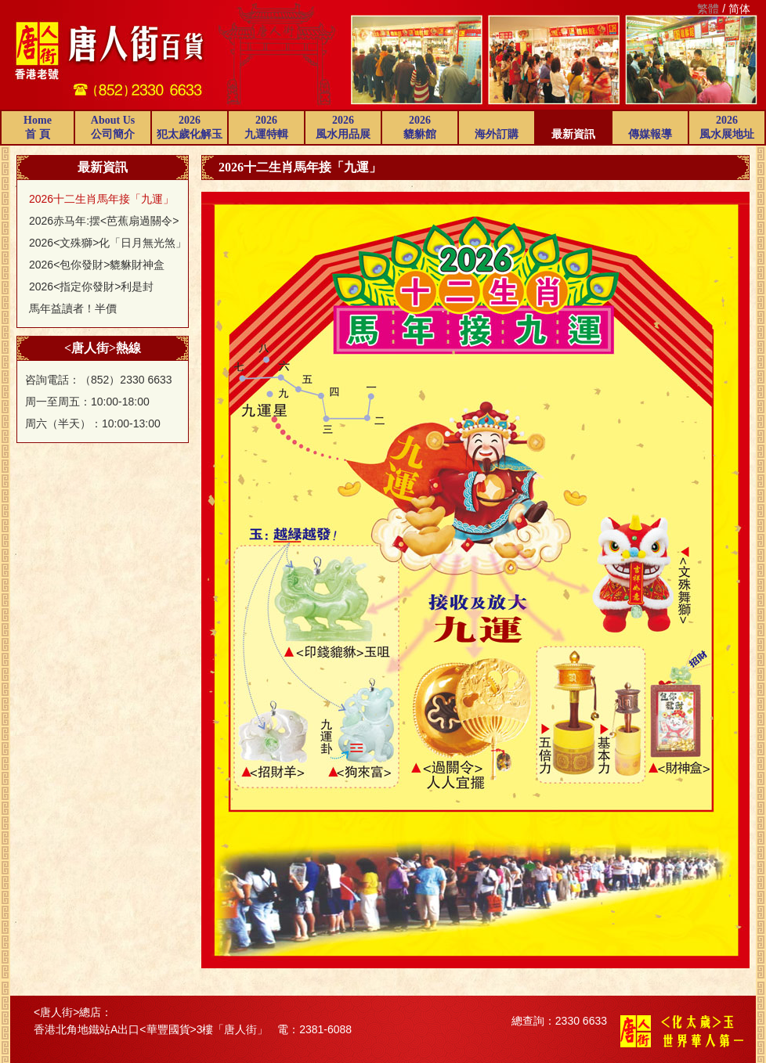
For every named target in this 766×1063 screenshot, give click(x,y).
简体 (739, 8)
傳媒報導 (650, 134)
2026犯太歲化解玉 (189, 127)
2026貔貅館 (419, 127)
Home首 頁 (37, 127)
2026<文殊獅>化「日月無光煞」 (108, 242)
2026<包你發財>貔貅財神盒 (97, 264)
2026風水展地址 (726, 127)
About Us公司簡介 (113, 127)
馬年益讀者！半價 (73, 308)
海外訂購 (496, 134)
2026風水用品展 (343, 127)
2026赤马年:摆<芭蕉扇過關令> (104, 220)
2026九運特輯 (266, 127)
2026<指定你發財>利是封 (91, 286)
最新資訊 (573, 134)
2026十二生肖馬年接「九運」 (101, 199)
